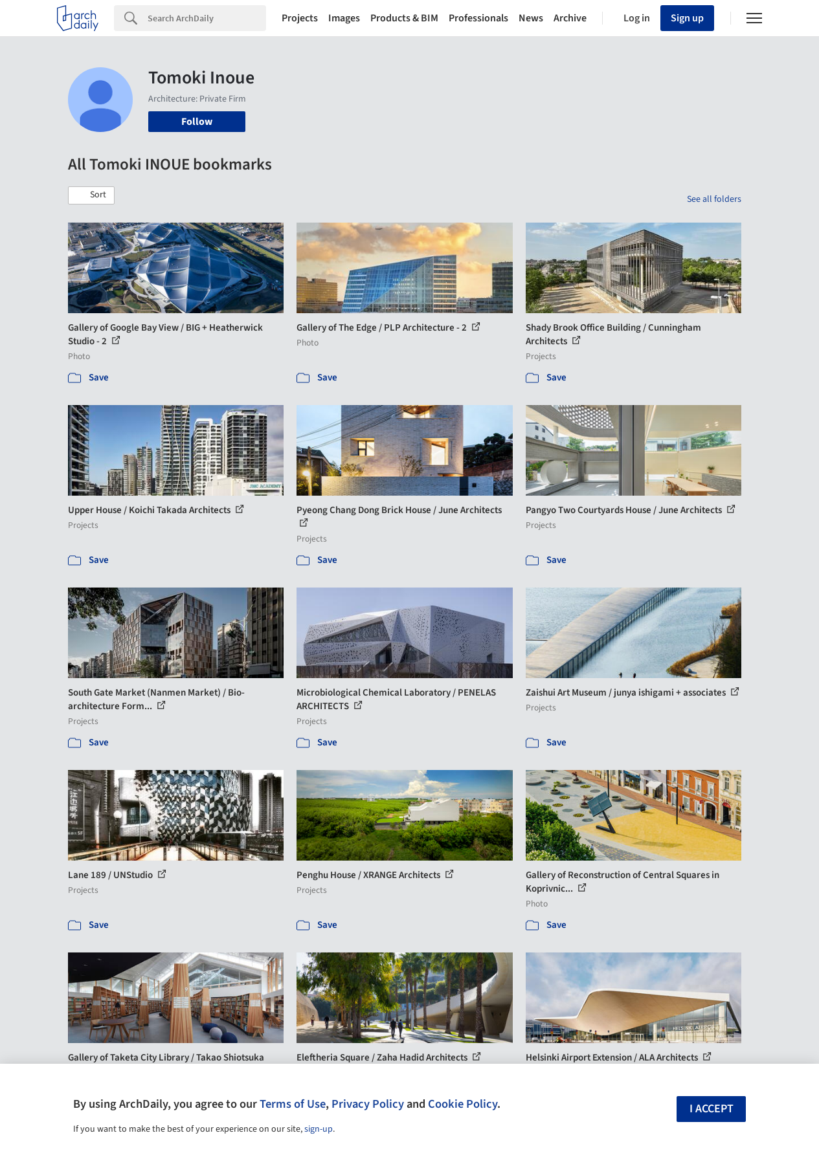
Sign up (687, 18)
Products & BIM (404, 18)
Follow (196, 122)
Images (344, 18)
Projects (300, 18)
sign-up (318, 1129)
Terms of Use (293, 1103)
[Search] (207, 18)
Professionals (478, 18)
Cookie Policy (462, 1103)
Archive (570, 18)
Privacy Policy (367, 1103)
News (531, 18)
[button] (91, 195)
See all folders (714, 199)
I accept (712, 1109)
